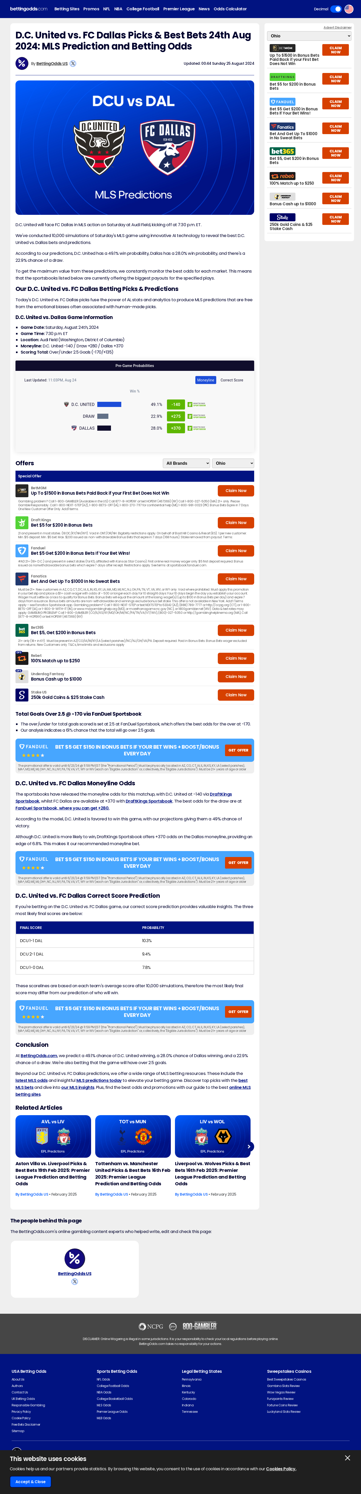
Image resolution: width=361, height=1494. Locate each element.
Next (248, 1146)
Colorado (189, 1399)
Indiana (188, 1405)
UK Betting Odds (23, 1399)
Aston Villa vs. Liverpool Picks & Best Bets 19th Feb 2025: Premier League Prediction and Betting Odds (52, 1173)
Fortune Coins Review (282, 1405)
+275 (176, 416)
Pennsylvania (192, 1379)
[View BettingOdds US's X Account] (73, 63)
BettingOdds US (52, 64)
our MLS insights (77, 1087)
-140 (176, 404)
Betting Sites (66, 9)
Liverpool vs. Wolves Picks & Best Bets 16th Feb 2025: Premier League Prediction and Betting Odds (212, 1173)
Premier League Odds (112, 1411)
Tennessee (190, 1411)
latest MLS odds (31, 1080)
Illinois (186, 1386)
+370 (176, 428)
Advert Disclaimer (337, 27)
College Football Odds (113, 1386)
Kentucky (188, 1392)
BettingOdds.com (39, 1056)
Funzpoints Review (280, 1399)
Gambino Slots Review (283, 1386)
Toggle (336, 9)
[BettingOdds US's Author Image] (75, 1258)
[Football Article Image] (53, 1136)
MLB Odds (104, 1418)
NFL (106, 9)
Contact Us (20, 1392)
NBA (118, 9)
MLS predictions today (99, 1080)
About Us (18, 1379)
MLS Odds (104, 1405)
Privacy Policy (21, 1411)
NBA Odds (104, 1392)
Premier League (179, 9)
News (204, 9)
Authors (17, 1386)
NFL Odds (103, 1379)
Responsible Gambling (28, 1405)
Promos (91, 9)
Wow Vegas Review (281, 1392)
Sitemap (18, 1431)
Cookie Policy (21, 1418)
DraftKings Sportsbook (149, 801)
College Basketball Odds (115, 1399)
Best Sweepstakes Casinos (286, 1379)
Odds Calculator (230, 9)
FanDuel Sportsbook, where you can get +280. (62, 808)
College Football (142, 9)
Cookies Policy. (281, 1469)
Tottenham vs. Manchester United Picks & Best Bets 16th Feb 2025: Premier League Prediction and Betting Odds (133, 1173)
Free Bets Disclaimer (26, 1424)
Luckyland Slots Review (284, 1411)
